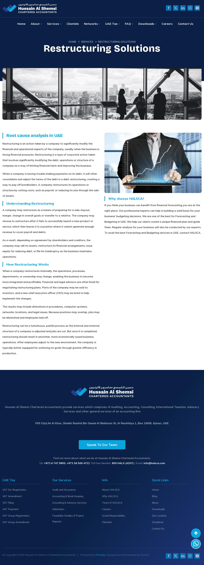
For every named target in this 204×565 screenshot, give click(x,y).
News (155, 502)
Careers (167, 24)
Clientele (73, 24)
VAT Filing (8, 502)
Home (21, 24)
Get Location (159, 515)
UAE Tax (111, 24)
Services (53, 24)
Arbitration (58, 509)
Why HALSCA (110, 496)
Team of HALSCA (112, 502)
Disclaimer (158, 522)
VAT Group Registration (15, 515)
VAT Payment (10, 509)
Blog (154, 496)
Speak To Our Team (102, 445)
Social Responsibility (113, 515)
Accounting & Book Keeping (67, 496)
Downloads (146, 24)
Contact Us (185, 24)
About (35, 24)
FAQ (128, 24)
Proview (100, 554)
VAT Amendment (12, 496)
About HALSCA (111, 489)
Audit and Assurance (64, 489)
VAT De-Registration (14, 489)
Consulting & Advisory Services (69, 502)
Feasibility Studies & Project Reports (68, 518)
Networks (91, 24)
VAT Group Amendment (15, 522)
